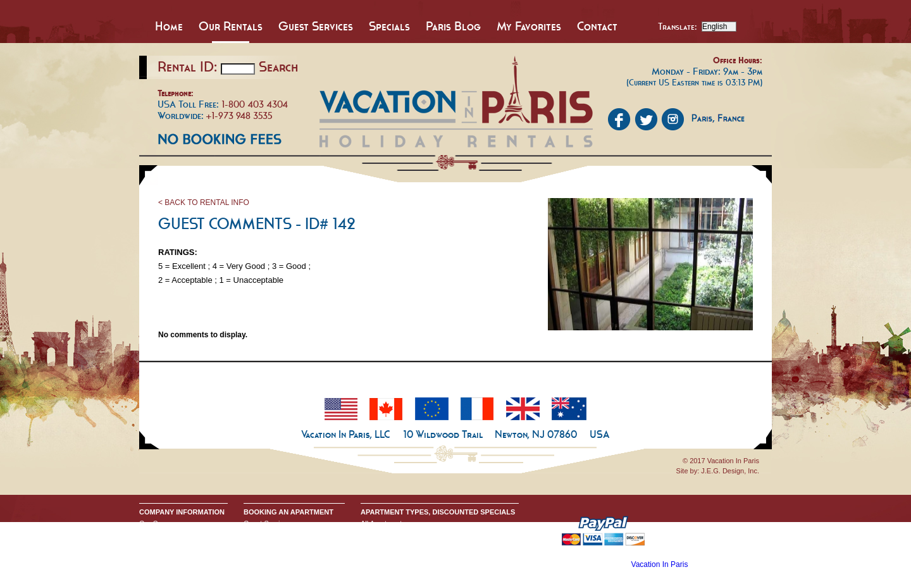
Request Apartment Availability (290, 543)
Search (278, 66)
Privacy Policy (160, 543)
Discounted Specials (392, 564)
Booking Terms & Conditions (287, 533)
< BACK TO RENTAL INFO (203, 202)
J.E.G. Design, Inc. (730, 471)
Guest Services (315, 26)
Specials (389, 26)
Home (169, 26)
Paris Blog (453, 26)
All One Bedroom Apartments (405, 543)
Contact (597, 26)
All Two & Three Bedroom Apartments (419, 553)
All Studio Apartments (394, 533)
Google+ (152, 553)
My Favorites (529, 26)
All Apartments (383, 523)
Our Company (160, 523)
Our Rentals (231, 26)
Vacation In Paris (659, 564)
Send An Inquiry (164, 533)
